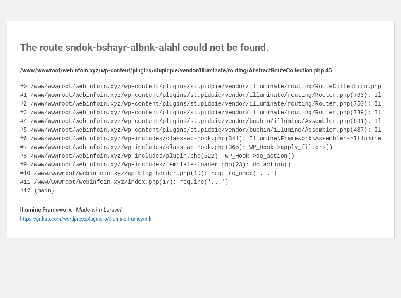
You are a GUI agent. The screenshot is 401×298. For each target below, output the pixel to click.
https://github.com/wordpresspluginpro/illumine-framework (86, 219)
